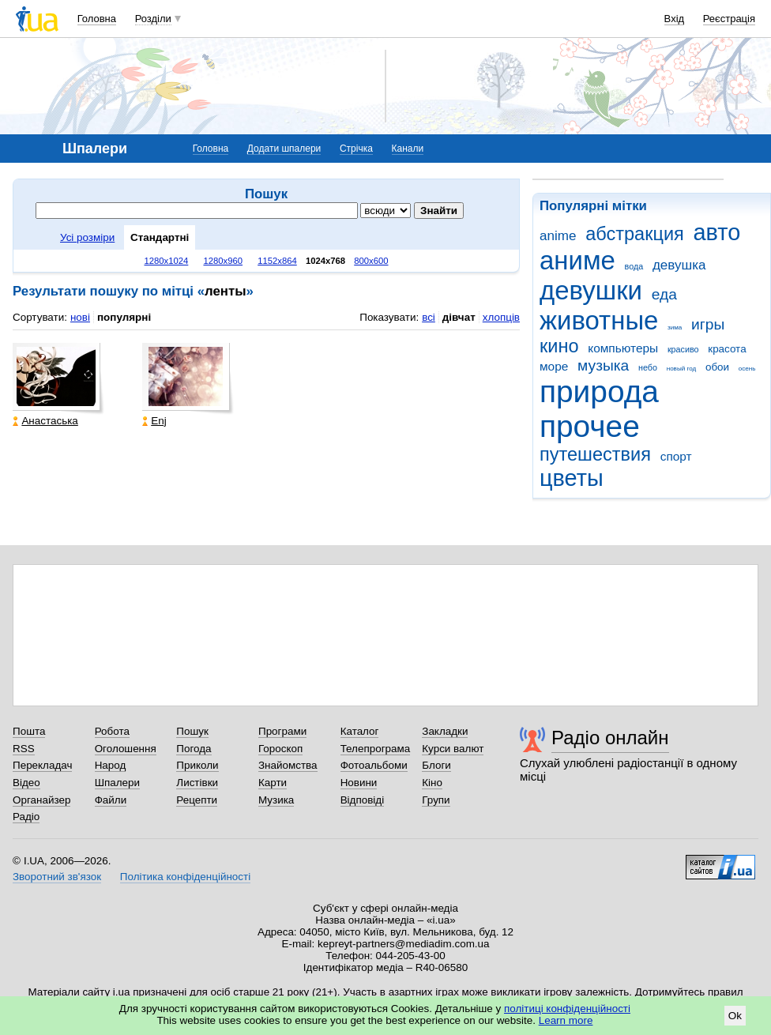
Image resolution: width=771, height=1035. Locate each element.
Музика (276, 800)
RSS (24, 749)
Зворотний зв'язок (57, 877)
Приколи (197, 765)
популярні (124, 317)
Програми (282, 731)
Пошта (29, 731)
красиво (683, 349)
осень (747, 368)
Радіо (26, 816)
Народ (110, 765)
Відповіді (362, 800)
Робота (112, 731)
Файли (111, 800)
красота (727, 349)
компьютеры (623, 348)
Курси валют (452, 749)
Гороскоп (280, 749)
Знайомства (288, 765)
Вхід (674, 18)
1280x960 (223, 260)
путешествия (595, 454)
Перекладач (42, 765)
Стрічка (356, 148)
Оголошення (125, 749)
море (554, 366)
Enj (154, 421)
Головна (96, 18)
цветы (572, 478)
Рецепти (196, 800)
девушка (679, 265)
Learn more (566, 1020)
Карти (272, 782)
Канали (408, 148)
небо (647, 367)
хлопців (501, 317)
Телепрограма (375, 749)
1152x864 (277, 260)
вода (634, 266)
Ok (735, 1016)
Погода (193, 749)
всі (428, 317)
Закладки (445, 731)
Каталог (359, 731)
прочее (590, 426)
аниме (577, 260)
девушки (591, 290)
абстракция (634, 234)
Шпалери (117, 782)
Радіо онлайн (610, 737)
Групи (435, 800)
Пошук (192, 731)
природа (599, 391)
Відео (26, 782)
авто (717, 232)
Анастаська (45, 421)
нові (80, 317)
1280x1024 (166, 260)
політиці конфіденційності (567, 1008)
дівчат (459, 317)
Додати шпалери (284, 148)
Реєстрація (729, 18)
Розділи (153, 18)
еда (664, 294)
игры (707, 324)
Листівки (197, 782)
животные (599, 320)
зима (675, 327)
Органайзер (41, 800)
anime (558, 235)
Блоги (436, 765)
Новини (359, 782)
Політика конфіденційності (185, 877)
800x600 (371, 260)
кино (559, 346)
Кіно (432, 782)
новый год (681, 368)
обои (717, 367)
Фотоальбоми (374, 765)
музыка (603, 365)
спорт (676, 456)
